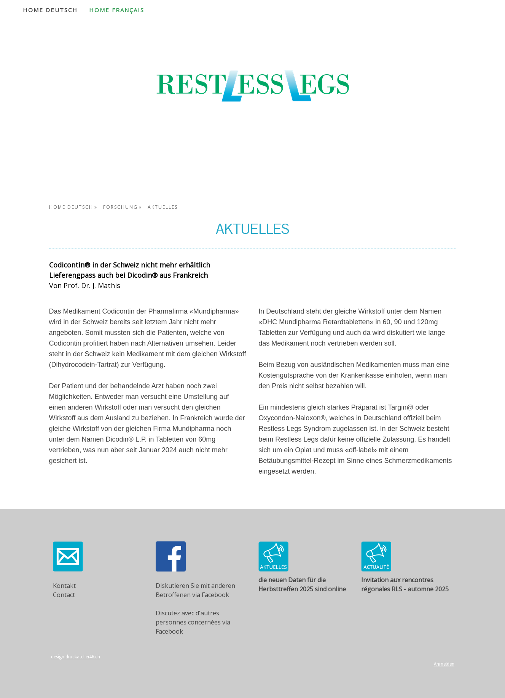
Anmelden (444, 664)
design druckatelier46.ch (75, 656)
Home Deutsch (50, 10)
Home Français (116, 10)
